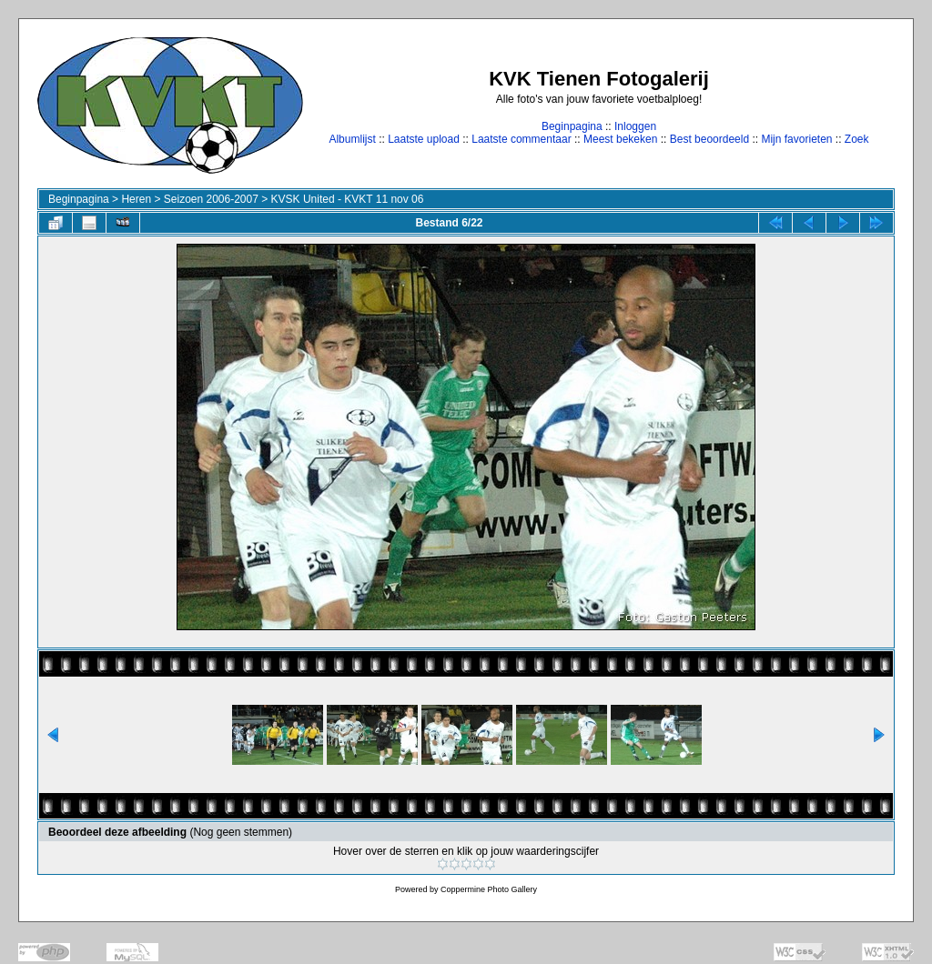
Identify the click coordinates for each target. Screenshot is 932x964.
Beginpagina (572, 126)
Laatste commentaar (521, 139)
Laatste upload (424, 139)
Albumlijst (352, 139)
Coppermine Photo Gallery (489, 889)
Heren (136, 199)
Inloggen (635, 126)
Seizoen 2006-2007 (211, 199)
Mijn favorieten (796, 139)
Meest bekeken (620, 139)
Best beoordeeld (709, 139)
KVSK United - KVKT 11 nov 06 (347, 199)
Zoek (857, 139)
